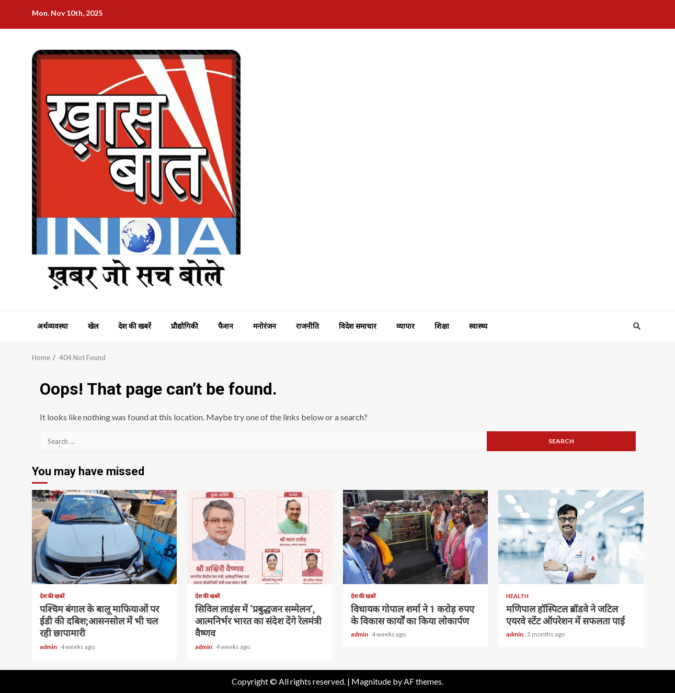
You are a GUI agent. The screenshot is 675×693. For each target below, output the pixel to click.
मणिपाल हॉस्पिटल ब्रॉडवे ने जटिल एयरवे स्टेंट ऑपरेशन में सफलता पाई (571, 537)
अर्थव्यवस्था (52, 326)
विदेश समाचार (357, 326)
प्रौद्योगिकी (184, 326)
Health (517, 596)
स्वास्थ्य (478, 326)
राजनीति (307, 326)
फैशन (225, 326)
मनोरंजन (264, 326)
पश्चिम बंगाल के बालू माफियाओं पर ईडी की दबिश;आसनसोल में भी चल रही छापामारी (104, 537)
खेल (93, 326)
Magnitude (371, 681)
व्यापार (405, 326)
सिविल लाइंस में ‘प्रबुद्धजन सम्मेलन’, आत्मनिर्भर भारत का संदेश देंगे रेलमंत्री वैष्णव (260, 537)
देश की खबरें (134, 326)
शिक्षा (441, 326)
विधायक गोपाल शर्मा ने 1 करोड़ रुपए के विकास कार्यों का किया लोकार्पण (415, 537)
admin (49, 647)
